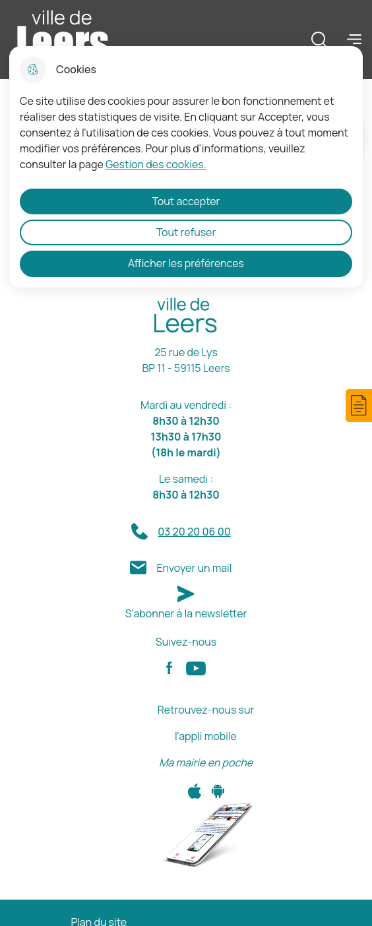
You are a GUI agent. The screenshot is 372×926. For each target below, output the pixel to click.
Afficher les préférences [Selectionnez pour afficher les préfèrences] (186, 263)
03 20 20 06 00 (194, 531)
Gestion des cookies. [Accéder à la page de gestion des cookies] (156, 164)
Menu (354, 39)
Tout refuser (186, 232)
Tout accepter (186, 201)
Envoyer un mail (194, 568)
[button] (359, 405)
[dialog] (186, 167)
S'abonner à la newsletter (186, 613)
